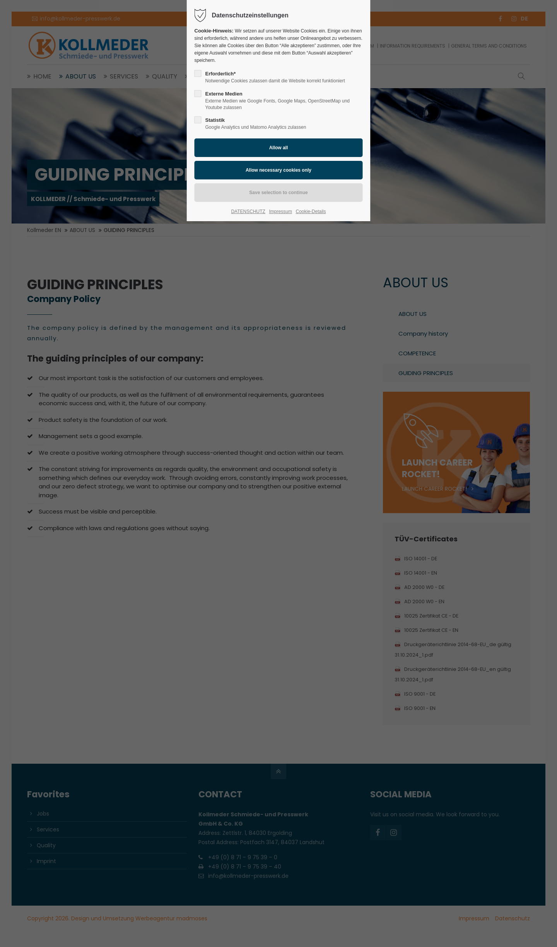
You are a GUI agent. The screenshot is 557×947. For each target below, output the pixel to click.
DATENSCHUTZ (248, 211)
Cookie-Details (311, 211)
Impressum (280, 211)
